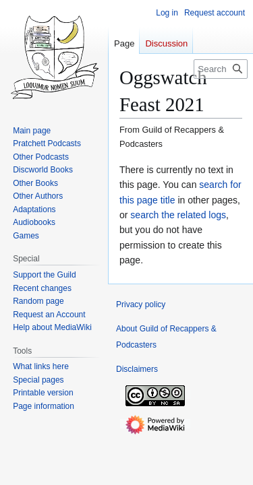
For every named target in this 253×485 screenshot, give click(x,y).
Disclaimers (137, 369)
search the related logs (178, 214)
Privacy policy (140, 304)
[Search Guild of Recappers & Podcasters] (221, 69)
